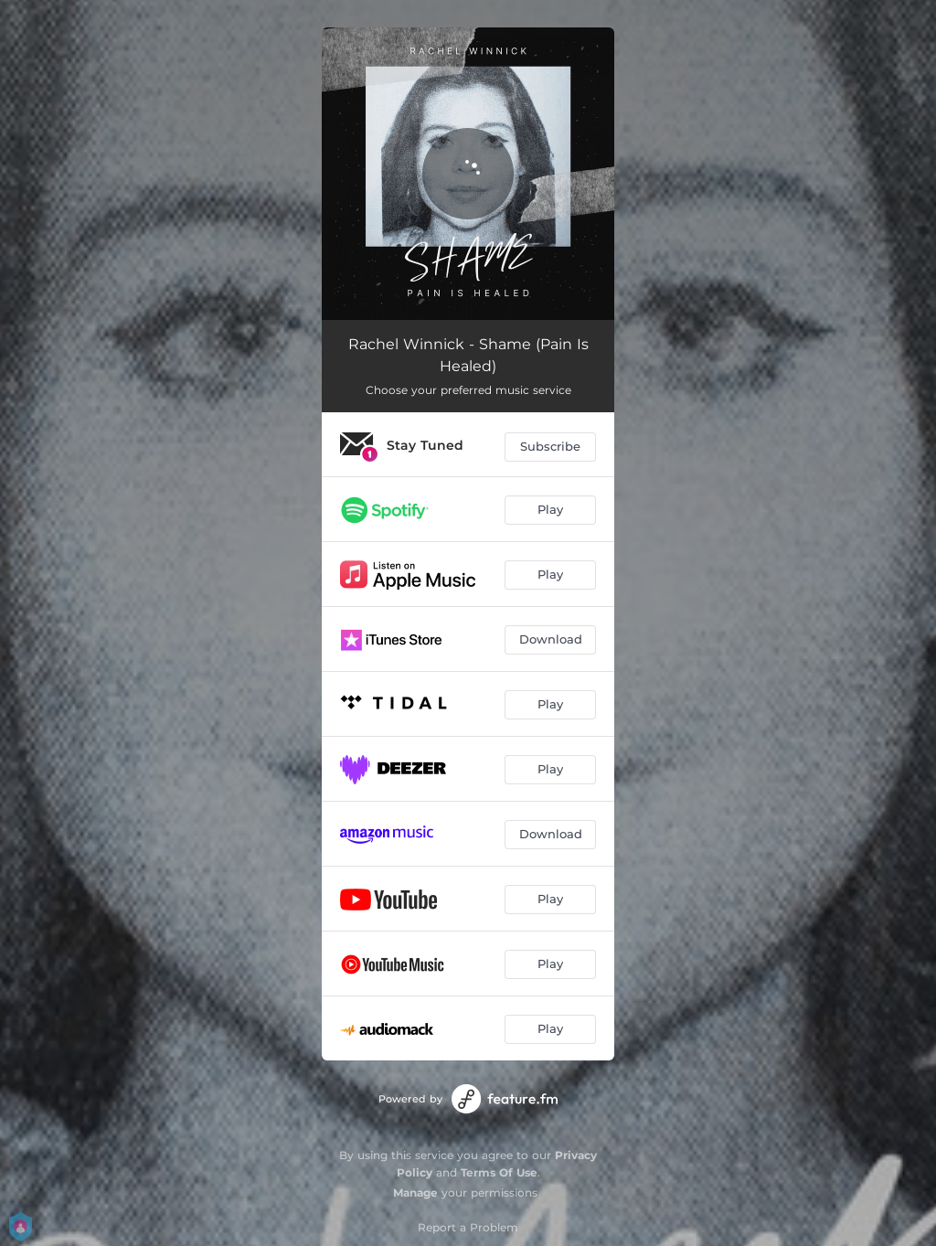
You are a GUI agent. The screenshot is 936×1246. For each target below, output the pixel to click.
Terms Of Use (499, 1172)
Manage (415, 1192)
